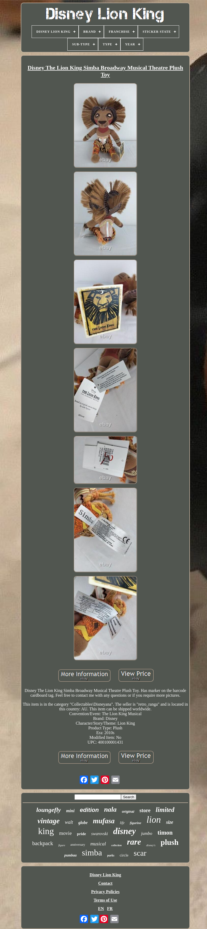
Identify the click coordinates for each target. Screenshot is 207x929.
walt (69, 822)
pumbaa (70, 855)
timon (165, 832)
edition (89, 810)
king (46, 831)
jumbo (146, 833)
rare (134, 841)
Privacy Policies (105, 891)
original (128, 812)
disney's (150, 845)
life (122, 823)
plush (170, 842)
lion (154, 820)
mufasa (104, 821)
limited (165, 809)
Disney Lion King (105, 875)
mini (70, 810)
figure (61, 845)
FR (110, 908)
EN (101, 908)
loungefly (48, 809)
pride (81, 834)
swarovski (99, 833)
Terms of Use (105, 900)
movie (65, 833)
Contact (105, 883)
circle (124, 855)
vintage (49, 821)
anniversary (77, 844)
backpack (42, 843)
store (144, 810)
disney (124, 831)
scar (140, 853)
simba (92, 852)
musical (98, 843)
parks (110, 855)
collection (116, 845)
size (169, 822)
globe (83, 822)
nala (110, 809)
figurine (135, 823)
